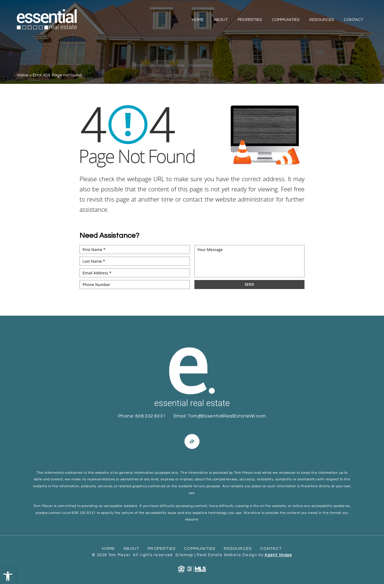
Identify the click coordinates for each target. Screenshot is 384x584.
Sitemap (184, 555)
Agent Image (278, 555)
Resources (321, 20)
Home (198, 20)
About (221, 20)
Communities (285, 20)
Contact (353, 20)
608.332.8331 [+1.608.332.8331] (150, 416)
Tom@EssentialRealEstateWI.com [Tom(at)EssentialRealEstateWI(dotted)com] (227, 416)
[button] (8, 576)
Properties (250, 20)
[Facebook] (192, 441)
